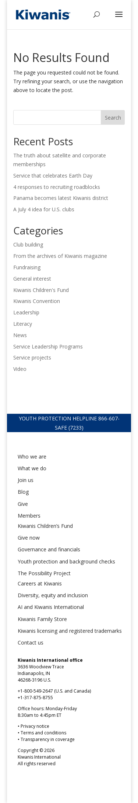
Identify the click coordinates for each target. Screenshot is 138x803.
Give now (29, 537)
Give (23, 503)
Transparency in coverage (48, 739)
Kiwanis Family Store (42, 619)
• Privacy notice (33, 726)
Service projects (32, 357)
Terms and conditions (43, 733)
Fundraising (26, 267)
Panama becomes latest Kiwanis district (61, 197)
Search (113, 117)
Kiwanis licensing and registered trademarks (70, 630)
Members (29, 515)
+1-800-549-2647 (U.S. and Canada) (54, 691)
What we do (32, 468)
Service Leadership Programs (48, 346)
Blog (23, 491)
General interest (32, 278)
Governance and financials (49, 549)
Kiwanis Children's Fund (41, 289)
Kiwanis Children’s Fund (45, 525)
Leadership (26, 312)
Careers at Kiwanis (40, 583)
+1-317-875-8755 (35, 697)
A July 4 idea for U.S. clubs (43, 209)
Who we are (32, 456)
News (20, 335)
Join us (25, 480)
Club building (28, 244)
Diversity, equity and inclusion (53, 595)
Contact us (30, 642)
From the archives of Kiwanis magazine (60, 255)
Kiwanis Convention (36, 301)
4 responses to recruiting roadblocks (56, 186)
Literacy (22, 323)
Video (19, 368)
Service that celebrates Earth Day (52, 175)
